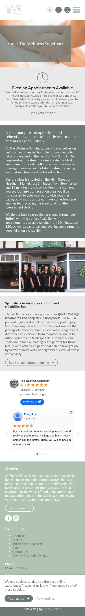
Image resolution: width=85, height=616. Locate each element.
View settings (45, 598)
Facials (17, 540)
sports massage (69, 314)
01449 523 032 (16, 568)
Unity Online (52, 609)
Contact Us (20, 552)
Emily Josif (30, 414)
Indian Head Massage (27, 544)
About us (18, 536)
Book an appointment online (29, 363)
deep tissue (36, 318)
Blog (15, 548)
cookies (21, 581)
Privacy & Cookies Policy (29, 556)
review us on (32, 402)
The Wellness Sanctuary (13, 10)
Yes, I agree (16, 598)
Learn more (17, 508)
